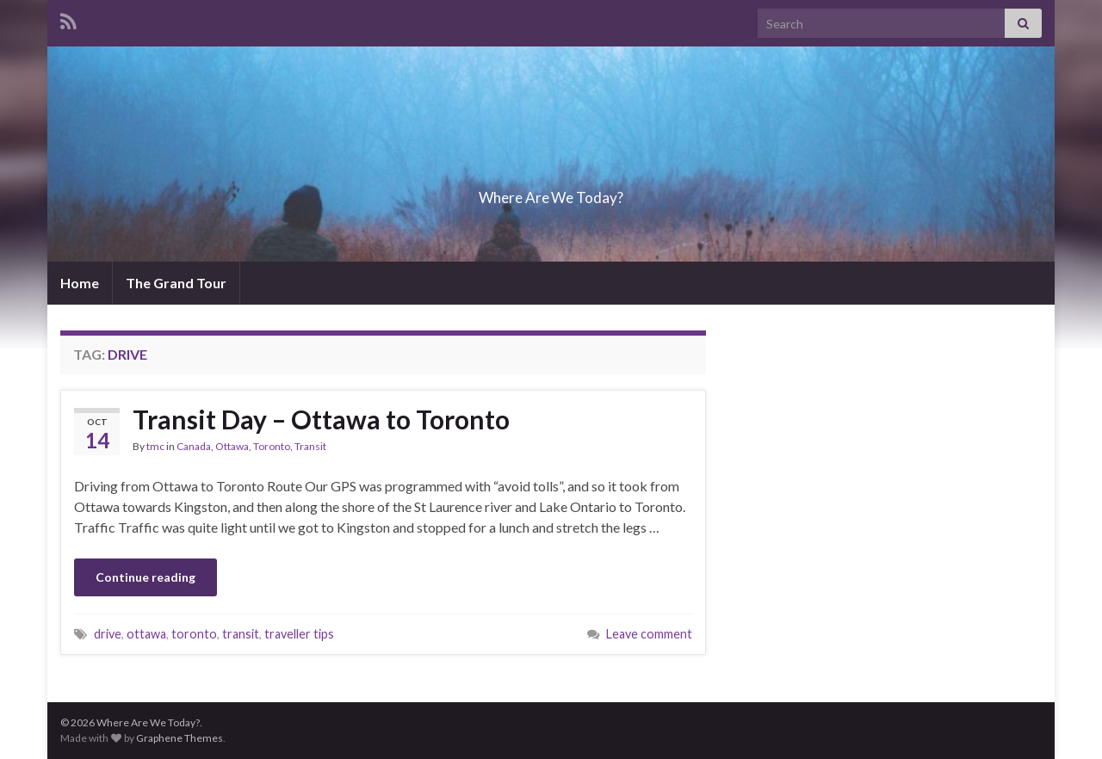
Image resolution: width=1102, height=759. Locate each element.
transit (240, 633)
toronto (194, 633)
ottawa (146, 633)
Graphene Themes (179, 737)
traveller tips (299, 633)
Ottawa (232, 446)
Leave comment (649, 633)
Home (79, 283)
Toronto (271, 446)
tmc (155, 446)
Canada (193, 446)
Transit (310, 446)
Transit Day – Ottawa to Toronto (321, 419)
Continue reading (145, 577)
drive (107, 633)
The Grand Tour (176, 283)
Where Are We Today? (551, 192)
